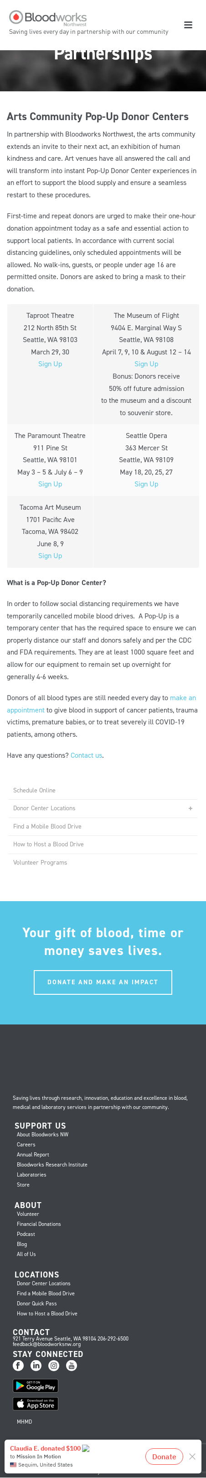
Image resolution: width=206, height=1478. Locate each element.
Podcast (26, 1234)
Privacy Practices (103, 1471)
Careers (26, 1144)
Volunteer (28, 1214)
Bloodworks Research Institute (52, 1164)
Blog (22, 1244)
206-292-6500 (113, 1338)
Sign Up (50, 364)
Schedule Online (34, 790)
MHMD (24, 1421)
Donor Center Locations (44, 808)
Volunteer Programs (40, 862)
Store (23, 1184)
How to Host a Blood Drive (48, 844)
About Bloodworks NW (42, 1134)
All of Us (26, 1254)
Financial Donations (39, 1224)
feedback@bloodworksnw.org (47, 1344)
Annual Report (33, 1154)
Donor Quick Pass (37, 1303)
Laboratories (31, 1174)
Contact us (86, 755)
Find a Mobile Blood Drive (47, 826)
